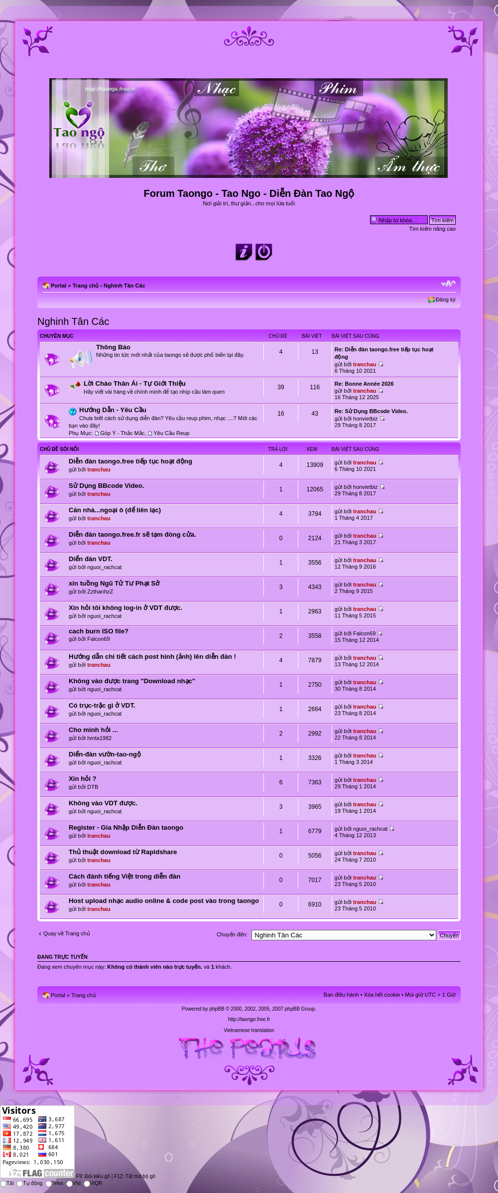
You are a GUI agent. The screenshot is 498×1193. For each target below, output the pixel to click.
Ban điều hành (341, 995)
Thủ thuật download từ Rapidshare (123, 852)
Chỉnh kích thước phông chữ (448, 283)
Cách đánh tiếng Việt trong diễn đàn (124, 876)
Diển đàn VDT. (91, 559)
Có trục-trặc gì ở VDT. (102, 705)
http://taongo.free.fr (249, 1019)
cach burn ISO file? (98, 631)
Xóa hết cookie (382, 995)
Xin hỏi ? (83, 778)
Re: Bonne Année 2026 (364, 384)
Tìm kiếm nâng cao (432, 229)
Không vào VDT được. (103, 803)
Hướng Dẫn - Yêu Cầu (112, 410)
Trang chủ (85, 286)
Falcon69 (98, 639)
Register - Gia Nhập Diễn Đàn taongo (126, 827)
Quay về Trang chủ (66, 933)
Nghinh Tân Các (124, 286)
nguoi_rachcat (104, 567)
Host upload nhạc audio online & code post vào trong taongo (164, 900)
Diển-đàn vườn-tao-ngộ (105, 754)
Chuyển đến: (232, 934)
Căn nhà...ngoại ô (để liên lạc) (115, 510)
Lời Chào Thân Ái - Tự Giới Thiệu (135, 383)
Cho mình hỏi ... (93, 730)
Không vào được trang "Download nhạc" (132, 681)
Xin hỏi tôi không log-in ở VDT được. (125, 607)
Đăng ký (446, 299)
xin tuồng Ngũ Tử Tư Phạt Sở (114, 583)
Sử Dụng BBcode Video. (106, 485)
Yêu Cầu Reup (171, 433)
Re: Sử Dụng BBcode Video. (371, 411)
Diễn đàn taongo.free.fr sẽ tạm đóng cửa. (132, 534)
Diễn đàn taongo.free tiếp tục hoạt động (130, 461)
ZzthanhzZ (100, 592)
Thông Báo (113, 347)
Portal (58, 286)
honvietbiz (365, 419)
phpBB (216, 1009)
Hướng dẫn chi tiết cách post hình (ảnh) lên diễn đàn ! (152, 656)
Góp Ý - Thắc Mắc (122, 433)
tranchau (364, 364)
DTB (92, 787)
